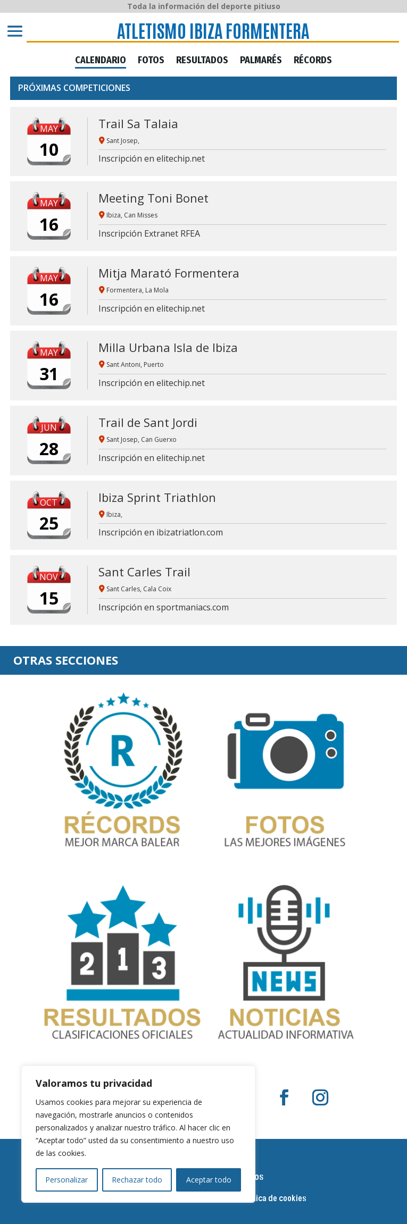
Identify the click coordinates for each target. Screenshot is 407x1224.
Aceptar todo (208, 1180)
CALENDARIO (100, 60)
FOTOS (151, 60)
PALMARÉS (261, 60)
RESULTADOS (202, 60)
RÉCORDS (313, 60)
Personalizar (66, 1180)
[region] (138, 1134)
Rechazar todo (137, 1180)
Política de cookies (273, 1199)
